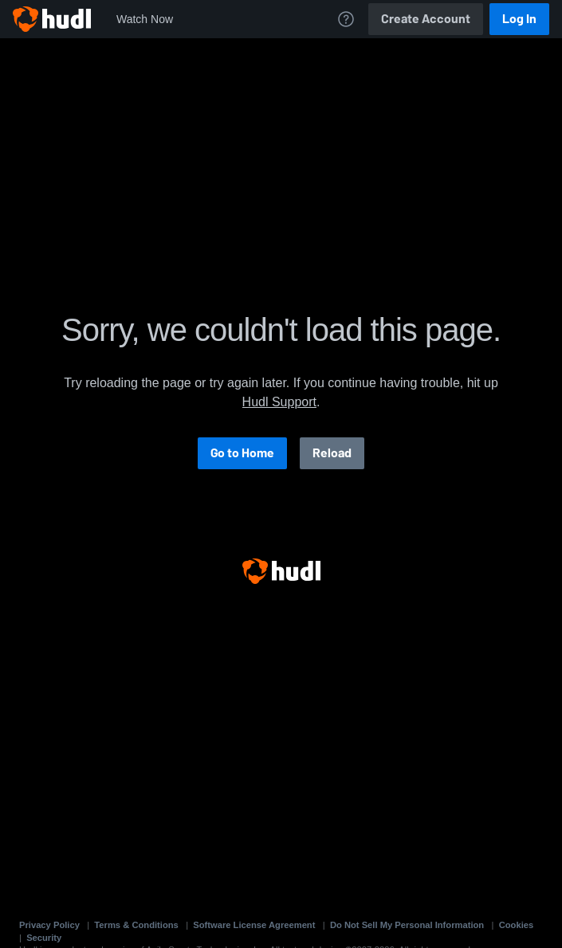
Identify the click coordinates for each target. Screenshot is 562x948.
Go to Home (242, 453)
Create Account (425, 18)
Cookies (516, 925)
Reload (332, 453)
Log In (519, 18)
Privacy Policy (49, 925)
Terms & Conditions (136, 925)
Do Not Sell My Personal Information (407, 925)
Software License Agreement (254, 925)
